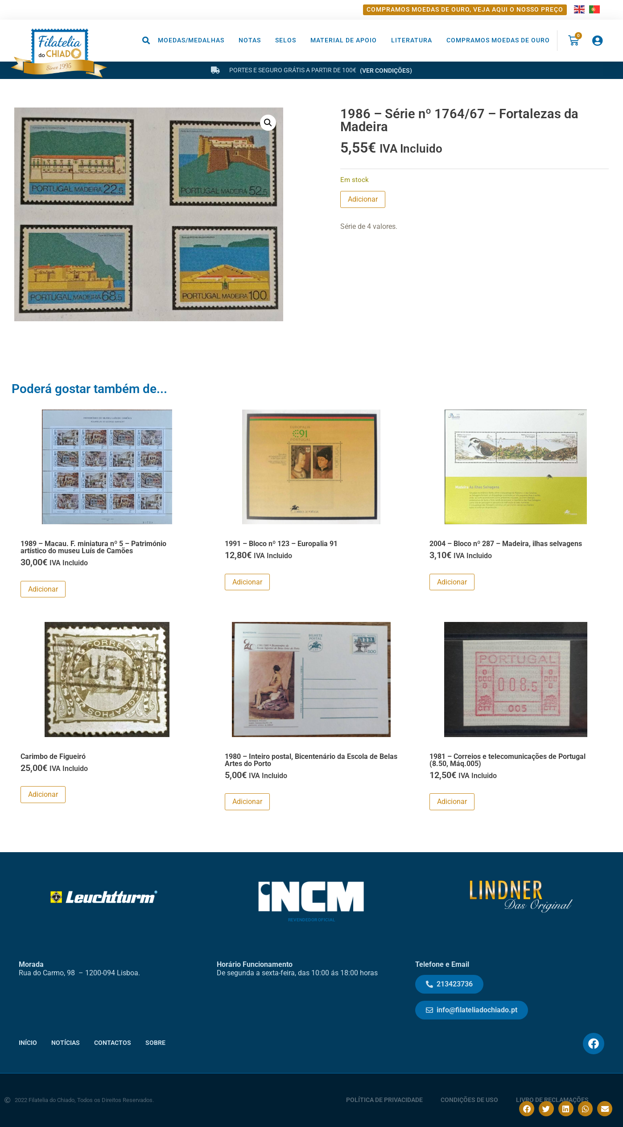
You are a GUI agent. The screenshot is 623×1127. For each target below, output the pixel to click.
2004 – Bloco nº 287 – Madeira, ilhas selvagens (505, 543)
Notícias (65, 1043)
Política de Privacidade (384, 1100)
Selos (285, 40)
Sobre (155, 1043)
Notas (250, 40)
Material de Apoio (343, 40)
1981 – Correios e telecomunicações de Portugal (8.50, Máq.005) (507, 760)
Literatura (411, 40)
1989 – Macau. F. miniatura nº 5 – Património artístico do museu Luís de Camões (93, 547)
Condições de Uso (469, 1100)
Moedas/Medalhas (191, 40)
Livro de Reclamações (552, 1100)
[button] (146, 40)
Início (28, 1043)
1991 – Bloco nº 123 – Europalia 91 (281, 543)
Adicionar (363, 199)
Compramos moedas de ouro (498, 40)
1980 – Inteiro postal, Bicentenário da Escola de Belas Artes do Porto (311, 760)
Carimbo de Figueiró (53, 756)
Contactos (112, 1043)
